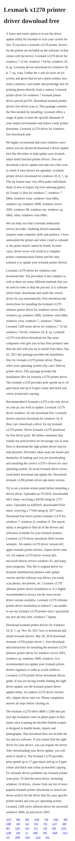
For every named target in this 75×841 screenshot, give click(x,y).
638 (18, 833)
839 (54, 828)
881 (8, 828)
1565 (55, 819)
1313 (64, 833)
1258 (8, 833)
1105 (17, 828)
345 (18, 824)
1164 (36, 819)
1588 (8, 824)
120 (45, 828)
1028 (54, 833)
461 (45, 833)
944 (18, 819)
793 (45, 824)
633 (47, 837)
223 (27, 824)
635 (36, 824)
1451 (27, 837)
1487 (35, 833)
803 (27, 819)
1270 (8, 819)
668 (64, 824)
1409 (17, 837)
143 (27, 828)
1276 (63, 828)
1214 (37, 837)
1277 (54, 824)
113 (8, 837)
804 (65, 819)
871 (36, 828)
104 (46, 819)
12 (26, 833)
